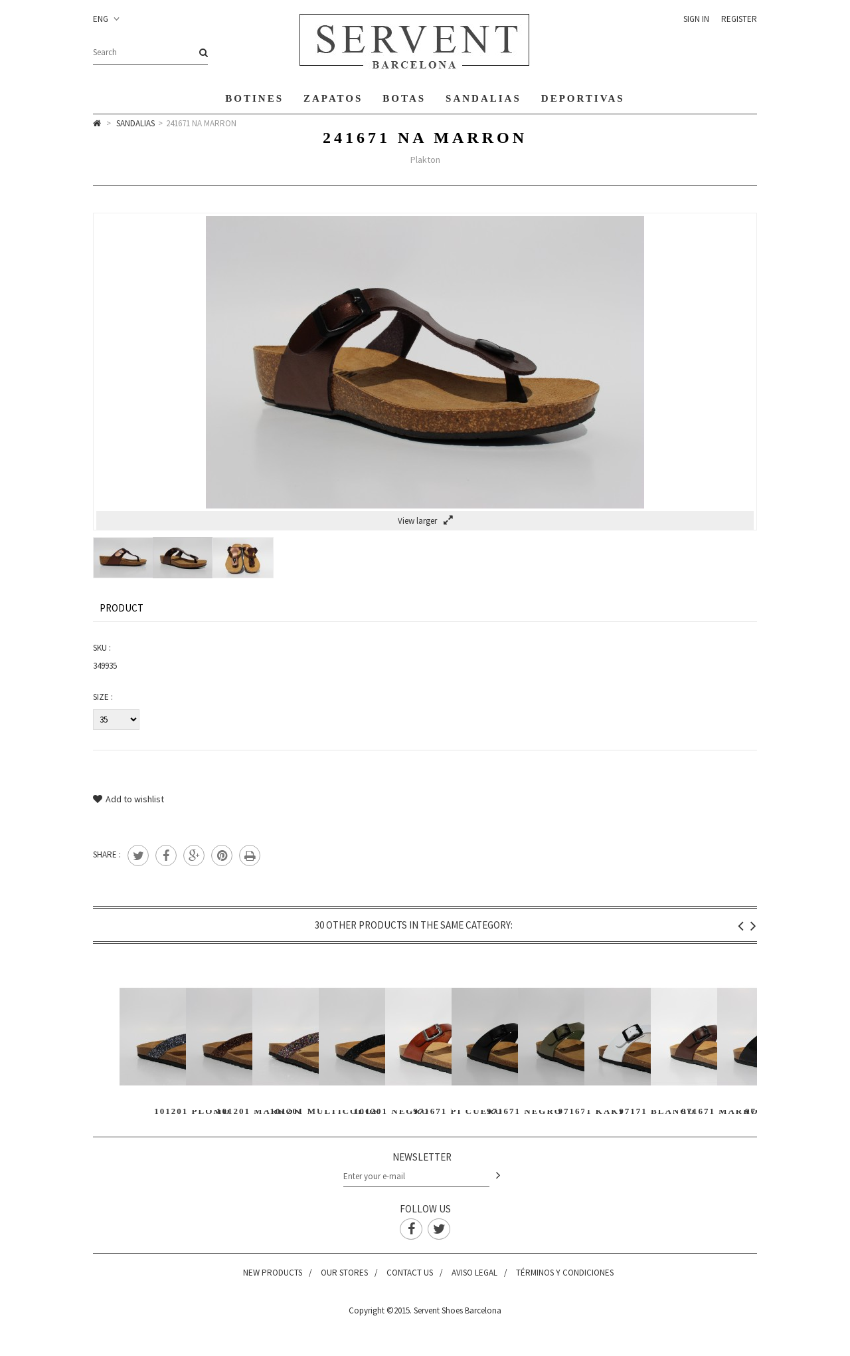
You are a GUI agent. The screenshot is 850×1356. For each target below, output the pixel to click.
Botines (254, 98)
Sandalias (483, 98)
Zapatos (333, 98)
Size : (103, 697)
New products (272, 1272)
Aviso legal (474, 1272)
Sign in (696, 19)
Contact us (409, 1272)
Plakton (425, 160)
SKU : (102, 647)
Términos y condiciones (565, 1272)
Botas (404, 98)
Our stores (344, 1272)
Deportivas (583, 98)
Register (739, 19)
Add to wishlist (128, 799)
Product (121, 608)
